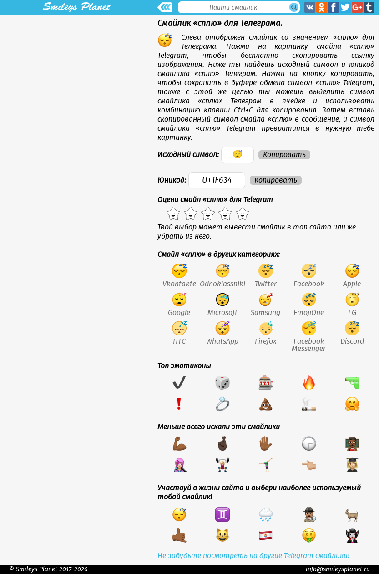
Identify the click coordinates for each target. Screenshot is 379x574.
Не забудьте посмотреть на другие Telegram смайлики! (253, 555)
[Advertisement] (76, 78)
